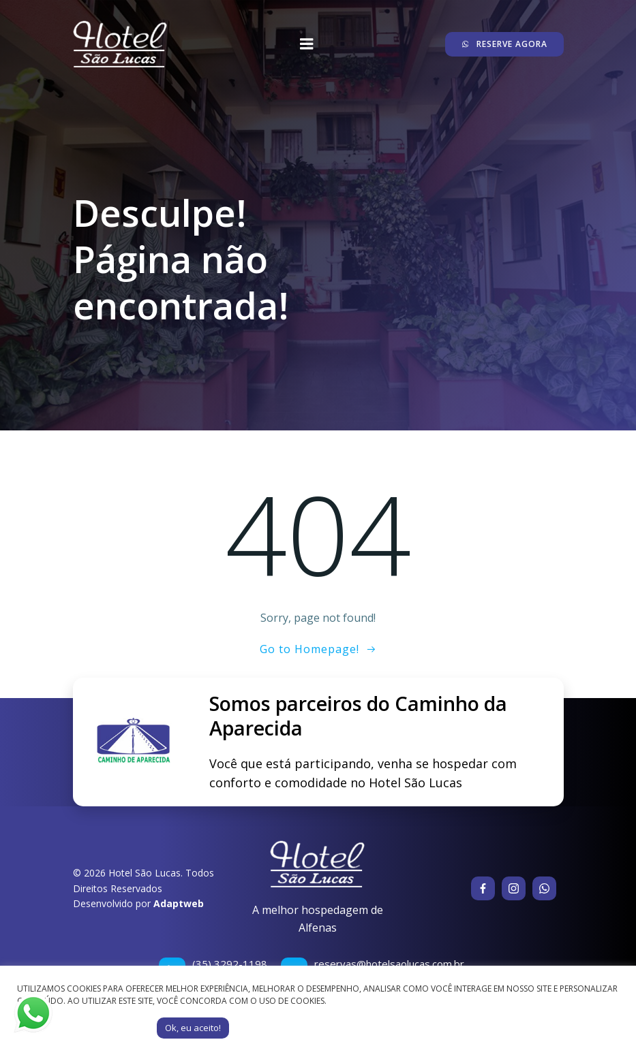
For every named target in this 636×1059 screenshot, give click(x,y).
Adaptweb (178, 903)
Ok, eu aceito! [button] (193, 1028)
